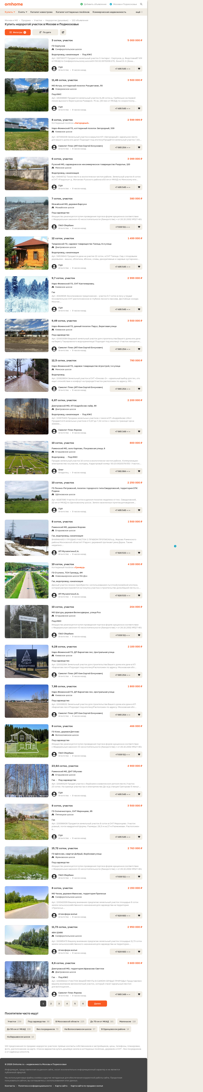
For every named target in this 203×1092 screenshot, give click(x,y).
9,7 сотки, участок (63, 278)
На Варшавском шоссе (20, 1036)
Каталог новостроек (41, 12)
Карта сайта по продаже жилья (87, 1085)
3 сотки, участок (62, 40)
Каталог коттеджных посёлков (72, 12)
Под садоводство (38, 1021)
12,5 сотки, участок (64, 360)
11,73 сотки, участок (65, 926)
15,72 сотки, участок (65, 848)
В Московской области (70, 1021)
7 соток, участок (62, 198)
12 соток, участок (63, 238)
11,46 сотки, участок (65, 80)
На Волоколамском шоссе (79, 1029)
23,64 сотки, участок (65, 765)
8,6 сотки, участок (63, 963)
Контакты (10, 1085)
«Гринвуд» (79, 567)
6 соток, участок (62, 158)
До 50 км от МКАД (19, 1029)
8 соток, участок (62, 119)
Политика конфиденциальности (35, 1085)
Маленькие (127, 1021)
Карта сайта (61, 1085)
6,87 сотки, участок (64, 400)
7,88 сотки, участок (64, 686)
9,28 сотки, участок (64, 646)
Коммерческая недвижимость (109, 12)
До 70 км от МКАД (101, 1021)
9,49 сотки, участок (64, 320)
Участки (14, 1021)
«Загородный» (81, 123)
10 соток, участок (63, 442)
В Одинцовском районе (115, 1029)
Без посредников (47, 1029)
